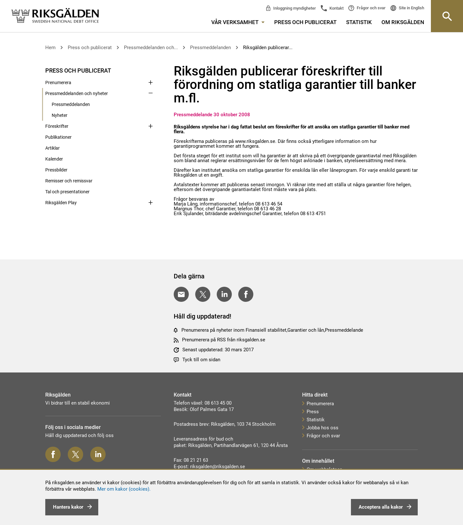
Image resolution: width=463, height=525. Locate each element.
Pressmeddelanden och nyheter (76, 93)
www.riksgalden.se (255, 141)
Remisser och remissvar (68, 180)
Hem (50, 47)
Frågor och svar (371, 7)
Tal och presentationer (67, 191)
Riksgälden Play (61, 202)
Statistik (359, 22)
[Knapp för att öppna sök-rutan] (447, 16)
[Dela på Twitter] (202, 294)
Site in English (411, 7)
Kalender (54, 159)
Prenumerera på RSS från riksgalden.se (223, 340)
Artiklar (52, 148)
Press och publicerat (305, 22)
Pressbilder (56, 169)
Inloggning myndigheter (294, 8)
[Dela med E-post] (181, 294)
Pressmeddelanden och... (151, 47)
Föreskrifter (56, 126)
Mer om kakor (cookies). (124, 489)
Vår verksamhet (238, 22)
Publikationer (58, 137)
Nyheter (59, 115)
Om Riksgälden (402, 22)
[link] (55, 16)
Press (313, 412)
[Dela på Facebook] (245, 294)
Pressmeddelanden (210, 47)
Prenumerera (58, 82)
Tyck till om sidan (201, 360)
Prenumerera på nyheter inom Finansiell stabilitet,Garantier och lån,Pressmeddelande (272, 330)
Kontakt (336, 8)
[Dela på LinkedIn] (224, 294)
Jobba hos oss (322, 428)
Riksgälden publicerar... (268, 47)
